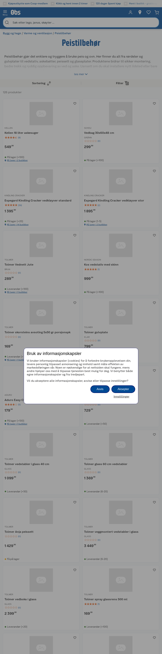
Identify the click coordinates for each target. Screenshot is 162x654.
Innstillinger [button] (121, 396)
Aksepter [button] (123, 389)
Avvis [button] (100, 389)
